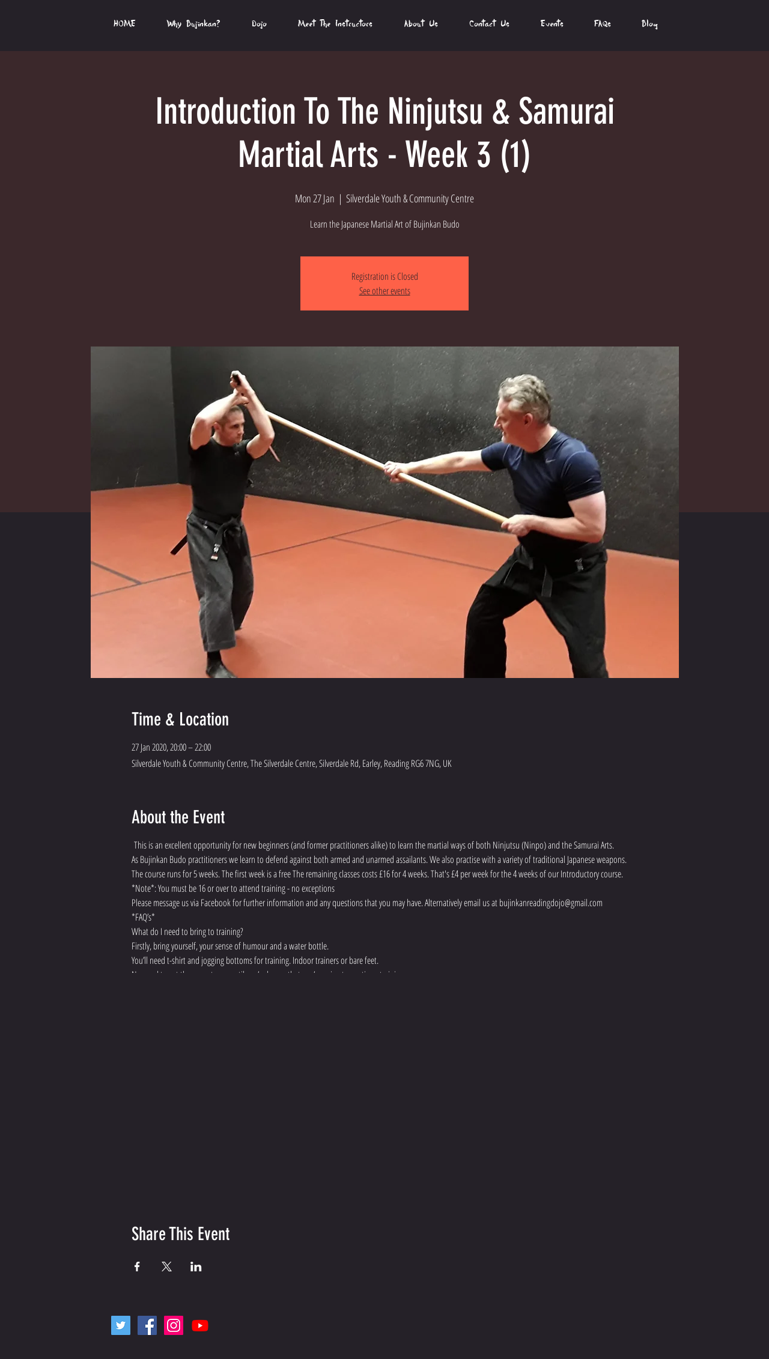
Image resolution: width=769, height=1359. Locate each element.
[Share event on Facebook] (137, 1266)
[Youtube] (200, 1325)
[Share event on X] (166, 1266)
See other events (384, 290)
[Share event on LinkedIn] (196, 1266)
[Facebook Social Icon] (147, 1325)
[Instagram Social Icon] (173, 1325)
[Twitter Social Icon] (120, 1325)
